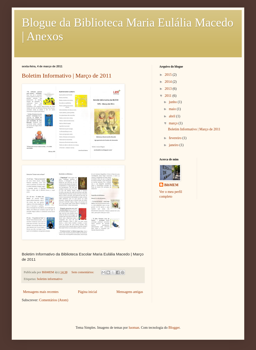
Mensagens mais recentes (40, 292)
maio (173, 109)
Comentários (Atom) (53, 300)
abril (172, 116)
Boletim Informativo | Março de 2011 (67, 75)
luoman (134, 327)
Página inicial (87, 292)
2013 (169, 89)
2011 (168, 96)
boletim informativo (49, 279)
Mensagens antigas (129, 292)
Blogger (174, 327)
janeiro (174, 145)
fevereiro (175, 138)
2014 (169, 82)
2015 (169, 75)
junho (173, 102)
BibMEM (171, 185)
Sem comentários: (83, 272)
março (173, 123)
